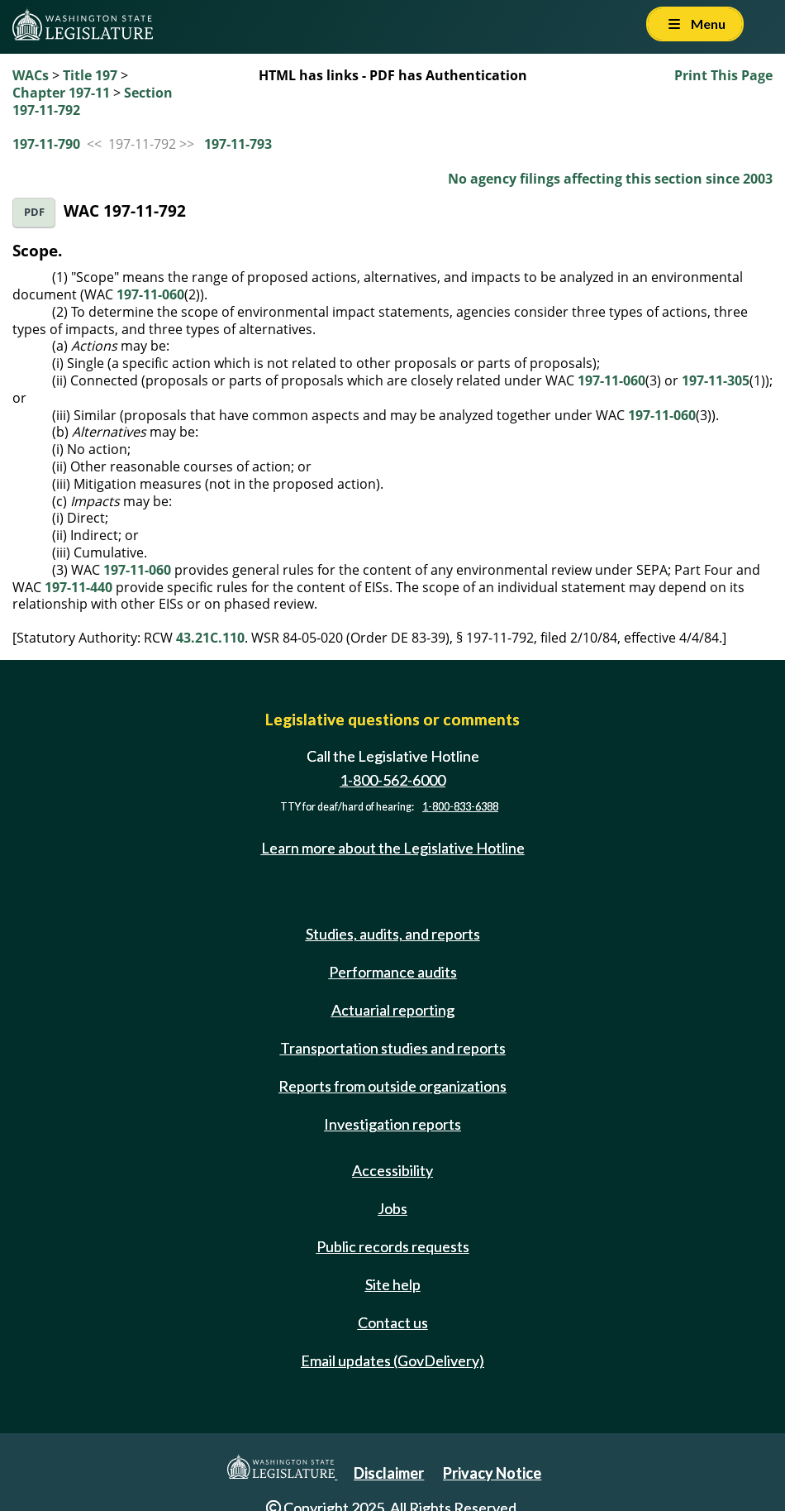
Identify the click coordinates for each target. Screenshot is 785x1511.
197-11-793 (238, 144)
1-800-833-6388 (460, 807)
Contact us (393, 1322)
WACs (30, 75)
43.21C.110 (210, 638)
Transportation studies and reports (393, 1048)
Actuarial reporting (392, 1010)
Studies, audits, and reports (393, 934)
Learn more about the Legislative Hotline (393, 848)
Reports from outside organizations (392, 1086)
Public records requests (392, 1246)
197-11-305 (715, 380)
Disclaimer (389, 1473)
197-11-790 (46, 144)
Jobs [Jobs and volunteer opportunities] (392, 1208)
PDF (34, 212)
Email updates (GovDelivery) (392, 1360)
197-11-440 (78, 587)
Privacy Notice (492, 1473)
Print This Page (723, 75)
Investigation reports (392, 1124)
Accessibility (392, 1170)
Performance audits (393, 972)
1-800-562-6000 (392, 780)
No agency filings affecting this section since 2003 (610, 179)
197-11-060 (150, 294)
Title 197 (90, 75)
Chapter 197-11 (61, 93)
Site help (393, 1284)
